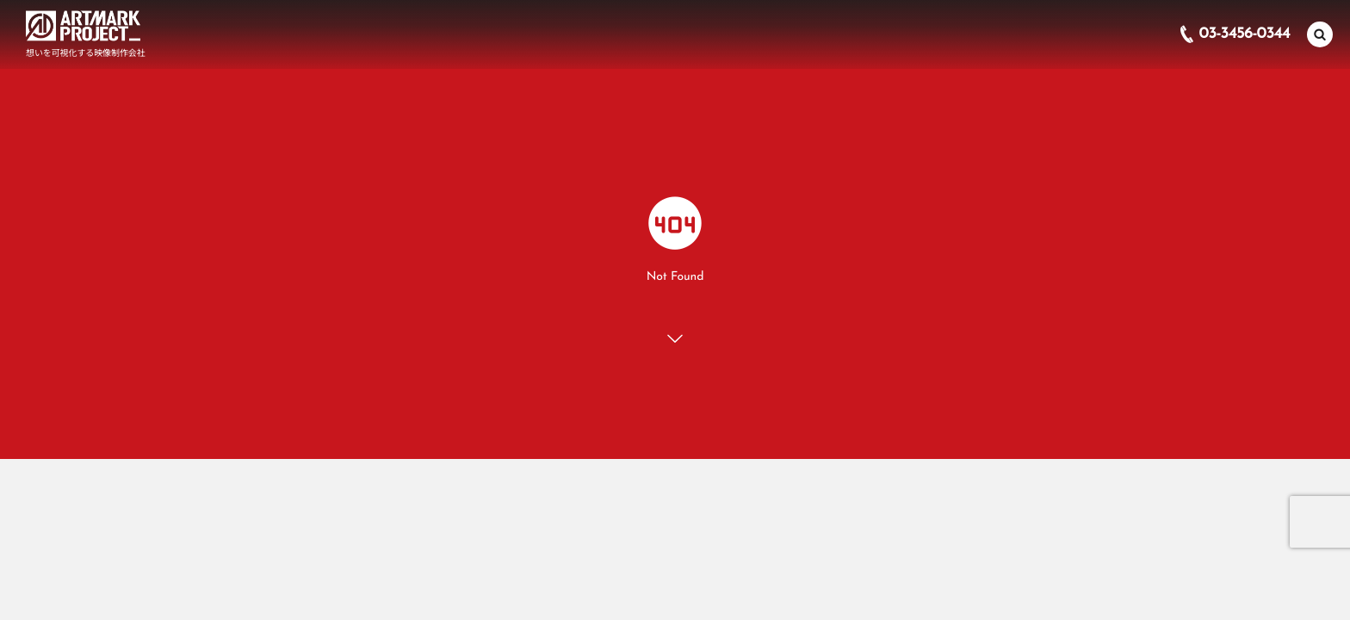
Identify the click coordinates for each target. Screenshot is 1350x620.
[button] (1320, 33)
